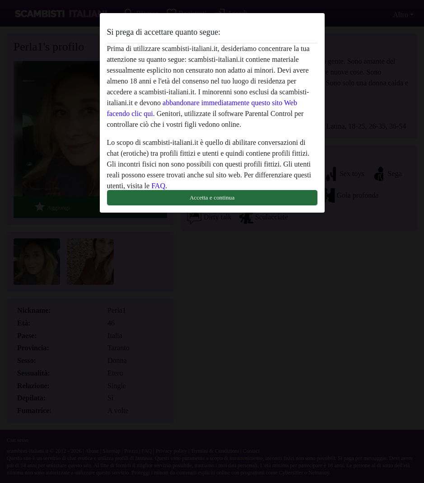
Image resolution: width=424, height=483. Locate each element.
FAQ (158, 186)
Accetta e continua (212, 197)
